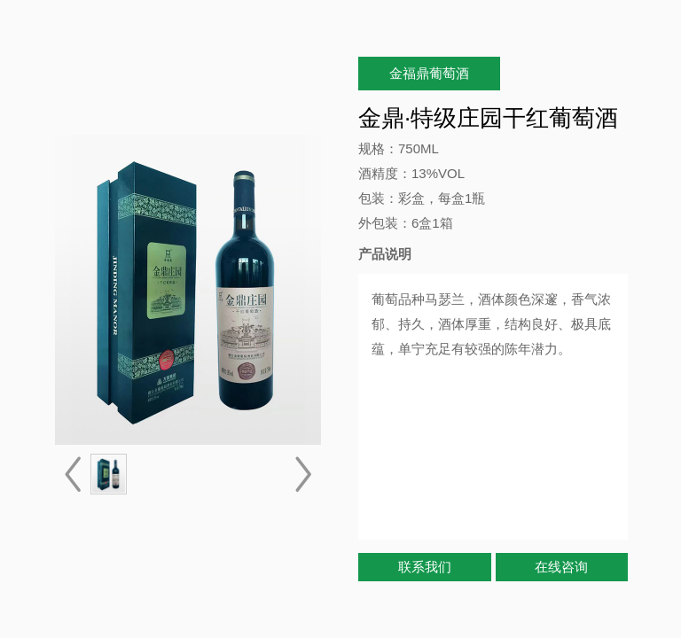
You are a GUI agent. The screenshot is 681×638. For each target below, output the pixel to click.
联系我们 (424, 566)
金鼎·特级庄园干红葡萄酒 (488, 118)
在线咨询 (561, 566)
